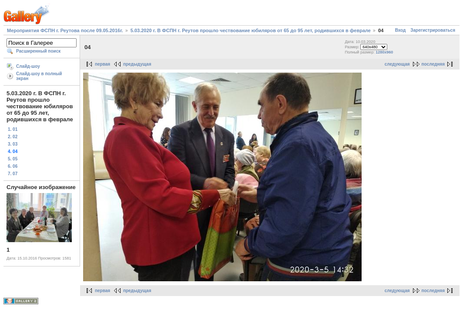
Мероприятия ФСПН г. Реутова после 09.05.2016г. (65, 30)
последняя (433, 64)
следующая (397, 64)
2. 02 (12, 136)
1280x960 (384, 52)
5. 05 (12, 158)
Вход (400, 30)
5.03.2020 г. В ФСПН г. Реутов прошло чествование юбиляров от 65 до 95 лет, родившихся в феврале (251, 30)
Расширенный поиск (38, 51)
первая (102, 64)
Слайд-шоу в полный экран (39, 76)
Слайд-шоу (28, 66)
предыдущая (137, 64)
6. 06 (12, 166)
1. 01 (12, 129)
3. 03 (12, 144)
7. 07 (12, 173)
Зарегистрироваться (432, 30)
